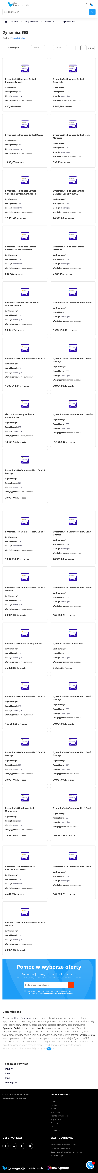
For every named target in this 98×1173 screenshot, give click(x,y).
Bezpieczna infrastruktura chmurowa (66, 1152)
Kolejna (90, 48)
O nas (53, 1101)
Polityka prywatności (59, 1116)
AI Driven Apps (57, 1155)
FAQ (52, 1126)
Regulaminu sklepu (47, 993)
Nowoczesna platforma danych (64, 1145)
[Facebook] (5, 1146)
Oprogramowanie (31, 21)
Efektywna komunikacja (60, 1148)
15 (83, 48)
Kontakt (54, 1105)
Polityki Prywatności (65, 993)
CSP (19, 91)
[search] (92, 12)
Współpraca (56, 1119)
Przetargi (54, 1123)
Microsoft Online (51, 21)
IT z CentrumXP (57, 1130)
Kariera (54, 1108)
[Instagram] (30, 1146)
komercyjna (17, 96)
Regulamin (55, 1112)
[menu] (3, 4)
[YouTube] (22, 1146)
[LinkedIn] (14, 1146)
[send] (71, 985)
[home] (18, 4)
